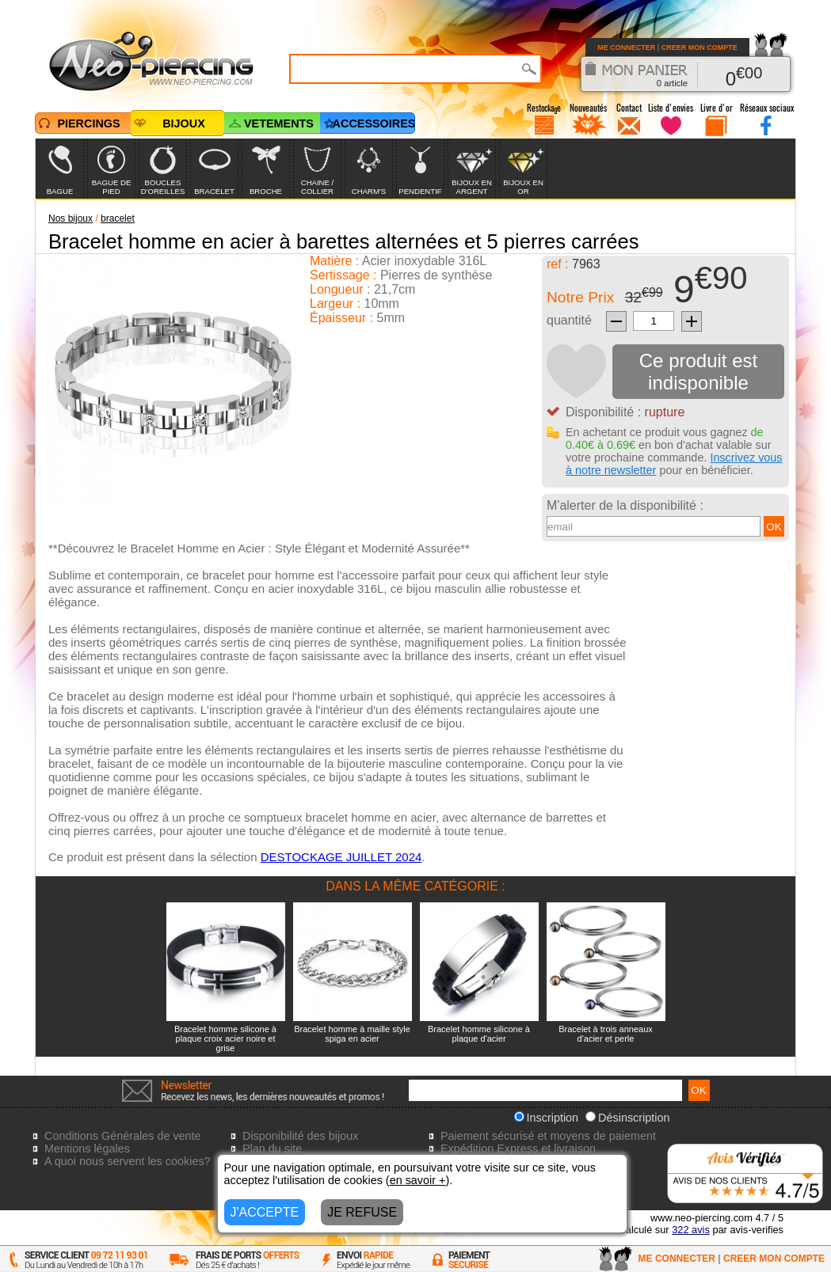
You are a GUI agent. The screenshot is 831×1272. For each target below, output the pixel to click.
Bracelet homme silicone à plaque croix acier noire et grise (225, 1038)
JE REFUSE (362, 1212)
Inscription (546, 1117)
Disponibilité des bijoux (300, 1136)
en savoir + (418, 1180)
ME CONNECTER (626, 47)
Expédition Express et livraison (518, 1148)
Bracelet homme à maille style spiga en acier (352, 1033)
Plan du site (272, 1148)
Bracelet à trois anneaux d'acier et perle (605, 1033)
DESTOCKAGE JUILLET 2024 (341, 857)
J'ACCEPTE (265, 1212)
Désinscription (627, 1117)
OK (773, 527)
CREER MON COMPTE (699, 47)
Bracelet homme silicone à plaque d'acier (479, 1033)
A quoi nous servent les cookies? (127, 1161)
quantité (569, 320)
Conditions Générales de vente (122, 1136)
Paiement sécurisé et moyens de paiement (548, 1136)
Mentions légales (87, 1148)
